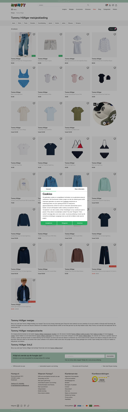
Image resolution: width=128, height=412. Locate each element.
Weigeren (65, 223)
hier (51, 214)
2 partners (66, 201)
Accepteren (48, 223)
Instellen (80, 223)
